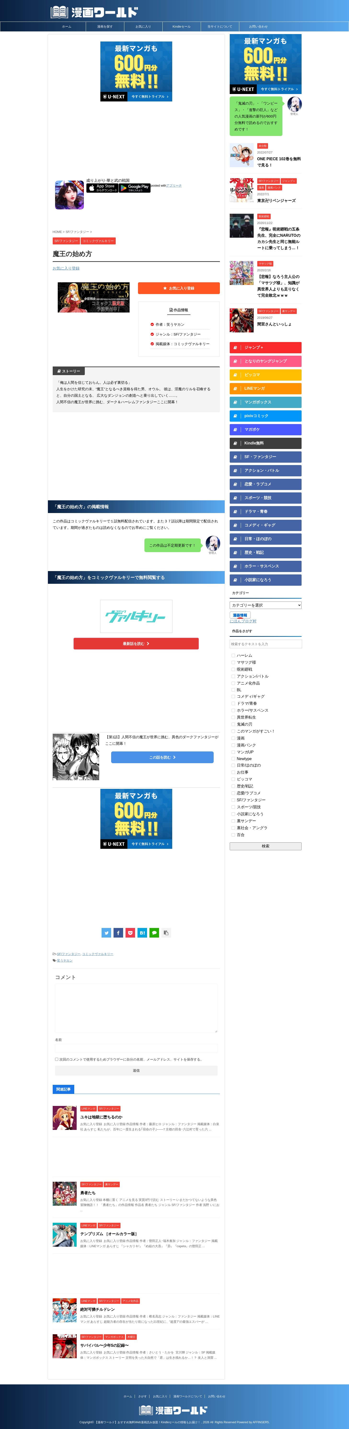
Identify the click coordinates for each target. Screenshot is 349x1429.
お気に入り (143, 26)
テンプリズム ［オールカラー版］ (109, 1234)
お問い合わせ (258, 26)
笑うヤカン (65, 960)
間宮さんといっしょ (274, 324)
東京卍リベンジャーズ (276, 201)
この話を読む (162, 757)
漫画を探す (105, 26)
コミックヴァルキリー (97, 954)
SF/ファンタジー (68, 954)
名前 (58, 1040)
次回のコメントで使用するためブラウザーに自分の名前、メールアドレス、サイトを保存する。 (131, 1059)
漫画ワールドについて (187, 1396)
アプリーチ (174, 185)
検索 (265, 846)
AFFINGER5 (261, 1422)
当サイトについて (219, 26)
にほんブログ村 (243, 621)
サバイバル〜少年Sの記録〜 (104, 1345)
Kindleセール (181, 26)
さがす (142, 1396)
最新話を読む (136, 644)
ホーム (66, 26)
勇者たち (88, 1193)
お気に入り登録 (66, 268)
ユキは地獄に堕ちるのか (101, 1117)
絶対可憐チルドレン (97, 1309)
